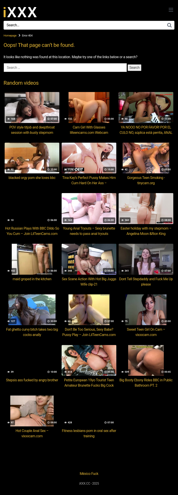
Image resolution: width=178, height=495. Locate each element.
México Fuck (89, 474)
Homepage (10, 35)
